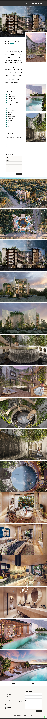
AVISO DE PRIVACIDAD (25, 715)
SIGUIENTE (33, 683)
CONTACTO (40, 3)
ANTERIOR (13, 683)
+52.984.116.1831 (9, 694)
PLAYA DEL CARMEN (33, 3)
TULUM (27, 3)
